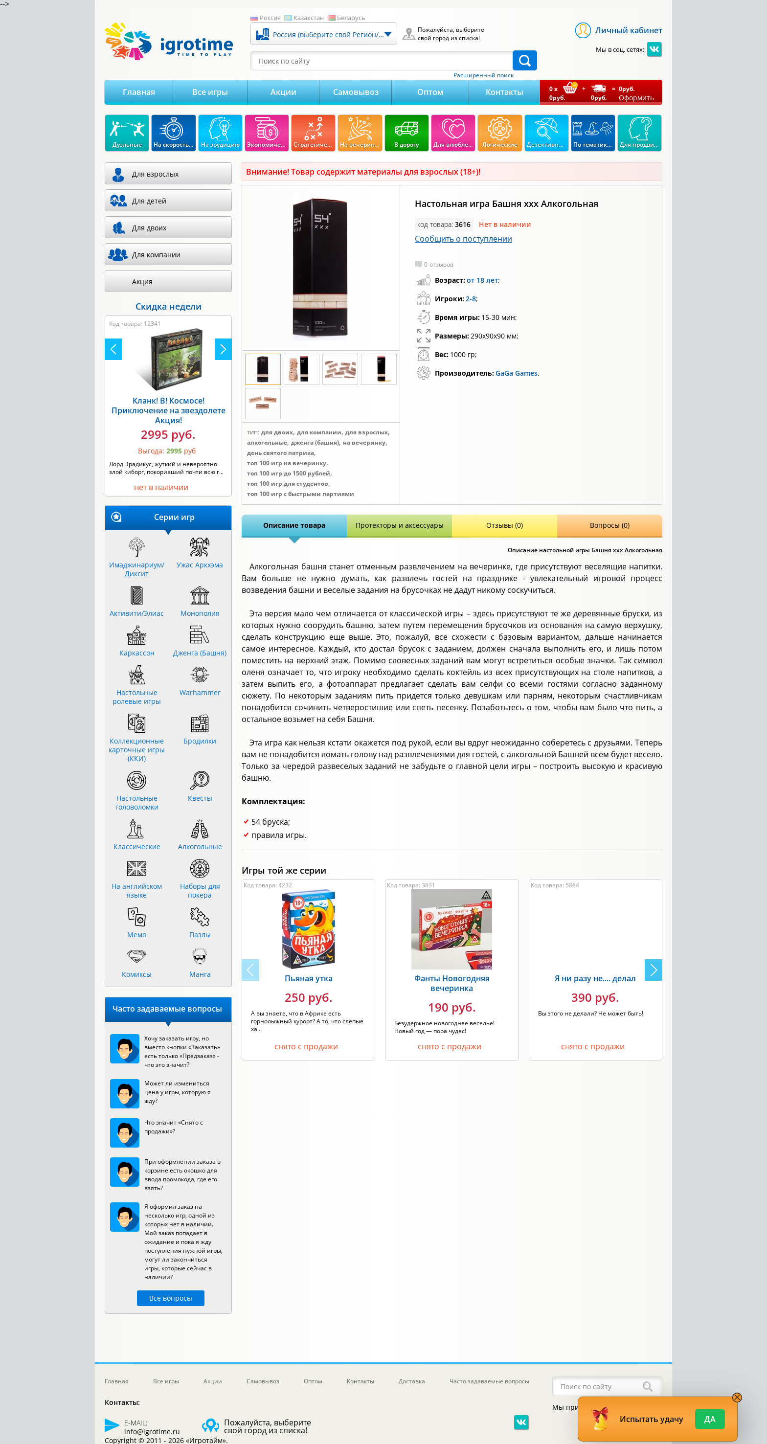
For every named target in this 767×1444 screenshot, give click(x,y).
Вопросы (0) (610, 525)
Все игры (210, 92)
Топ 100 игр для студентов (287, 484)
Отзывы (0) (504, 525)
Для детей (149, 200)
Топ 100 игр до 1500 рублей (288, 473)
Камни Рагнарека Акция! (106, 412)
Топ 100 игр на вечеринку (286, 463)
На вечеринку (364, 443)
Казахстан (308, 17)
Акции (283, 92)
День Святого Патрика (280, 453)
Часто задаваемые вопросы (489, 1381)
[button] (653, 970)
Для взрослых (366, 432)
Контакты (504, 92)
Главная (139, 92)
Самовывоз (356, 92)
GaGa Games (517, 373)
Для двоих (277, 432)
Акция (142, 281)
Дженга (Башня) (315, 443)
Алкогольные (267, 443)
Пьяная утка (309, 978)
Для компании (319, 432)
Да (710, 1419)
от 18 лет (482, 280)
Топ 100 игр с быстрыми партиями (300, 494)
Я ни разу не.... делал (595, 978)
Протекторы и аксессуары (400, 525)
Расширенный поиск (483, 75)
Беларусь (351, 17)
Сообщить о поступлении (463, 238)
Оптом (430, 92)
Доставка (412, 1381)
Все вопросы (170, 1298)
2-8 (471, 298)
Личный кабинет (628, 30)
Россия (270, 17)
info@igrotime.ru (152, 1431)
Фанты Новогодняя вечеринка (452, 983)
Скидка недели (168, 306)
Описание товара (294, 525)
